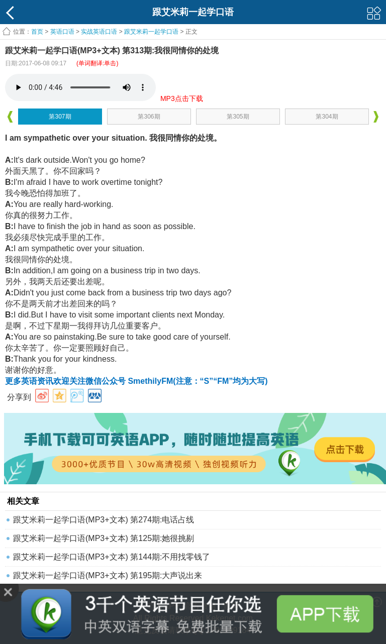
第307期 (60, 116)
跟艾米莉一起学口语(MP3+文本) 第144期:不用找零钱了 (111, 557)
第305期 (238, 116)
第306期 (149, 116)
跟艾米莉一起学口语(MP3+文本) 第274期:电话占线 (103, 519)
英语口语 (62, 31)
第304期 (327, 116)
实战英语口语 (99, 31)
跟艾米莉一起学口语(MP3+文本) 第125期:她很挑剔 (103, 538)
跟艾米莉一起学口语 (151, 31)
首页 (37, 31)
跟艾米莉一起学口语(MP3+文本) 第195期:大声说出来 (107, 575)
